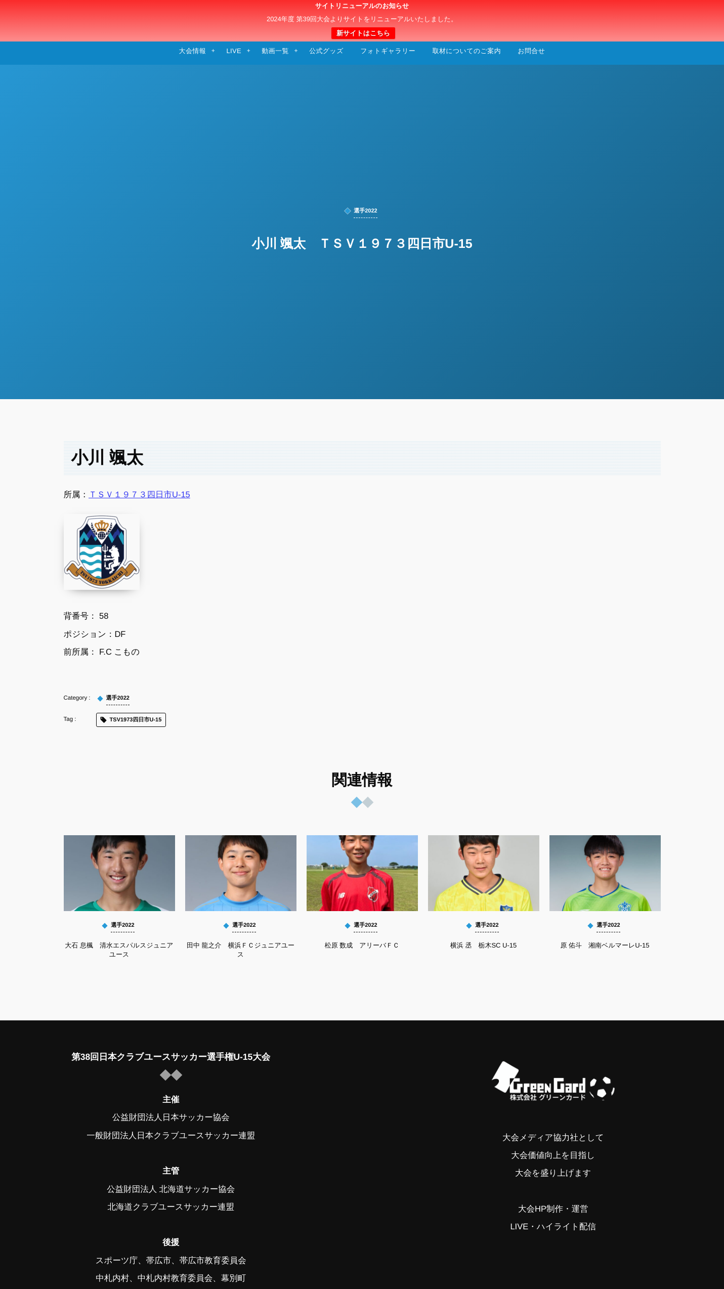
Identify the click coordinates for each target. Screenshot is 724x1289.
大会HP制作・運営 (553, 1209)
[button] (697, 13)
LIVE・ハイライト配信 (553, 1226)
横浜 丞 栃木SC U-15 (483, 945)
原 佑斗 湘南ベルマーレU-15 (604, 945)
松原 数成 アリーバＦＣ (362, 945)
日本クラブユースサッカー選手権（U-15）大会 (362, 20)
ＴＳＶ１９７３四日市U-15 (139, 494)
